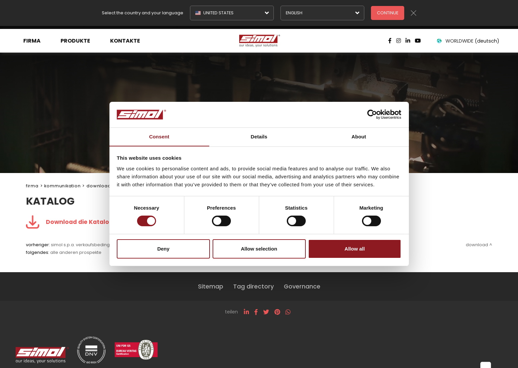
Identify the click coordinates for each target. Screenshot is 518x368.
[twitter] (266, 312)
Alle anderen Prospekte (75, 252)
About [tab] (359, 136)
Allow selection (259, 249)
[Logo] (259, 38)
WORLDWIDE (467, 38)
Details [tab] (259, 136)
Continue (387, 13)
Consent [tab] (159, 136)
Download (98, 186)
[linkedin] (246, 312)
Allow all (355, 249)
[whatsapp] (287, 312)
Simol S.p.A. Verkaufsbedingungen (87, 245)
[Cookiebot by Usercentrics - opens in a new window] (372, 114)
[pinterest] (277, 312)
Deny (163, 249)
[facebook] (256, 312)
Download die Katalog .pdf (86, 222)
